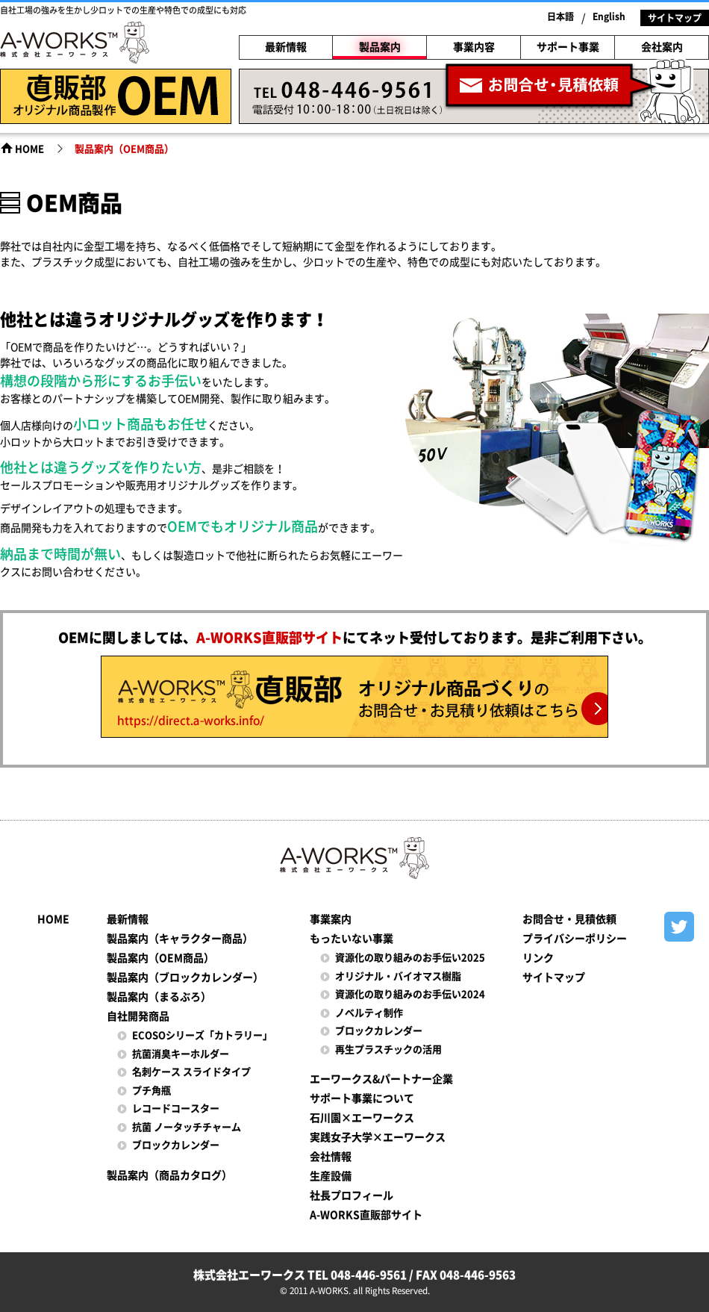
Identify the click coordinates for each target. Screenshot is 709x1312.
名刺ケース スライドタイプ (191, 1072)
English (609, 16)
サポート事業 (568, 47)
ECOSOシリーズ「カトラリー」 (202, 1035)
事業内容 (474, 47)
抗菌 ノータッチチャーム (186, 1127)
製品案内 (380, 47)
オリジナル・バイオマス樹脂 (398, 976)
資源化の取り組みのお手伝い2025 (410, 958)
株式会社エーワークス (74, 44)
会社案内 (662, 47)
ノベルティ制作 (369, 1013)
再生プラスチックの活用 (388, 1049)
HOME (29, 149)
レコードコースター (175, 1108)
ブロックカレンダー (175, 1145)
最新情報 (286, 47)
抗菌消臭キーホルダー (180, 1054)
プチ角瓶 (151, 1090)
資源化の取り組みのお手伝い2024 (410, 994)
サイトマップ (675, 17)
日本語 (560, 16)
